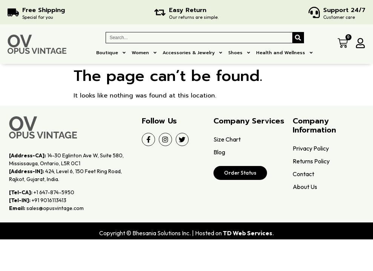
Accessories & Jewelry (193, 52)
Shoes (239, 52)
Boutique (111, 52)
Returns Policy (311, 161)
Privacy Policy (311, 148)
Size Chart (227, 139)
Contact (303, 174)
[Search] (298, 37)
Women (144, 52)
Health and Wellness (284, 52)
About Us (305, 186)
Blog (219, 152)
